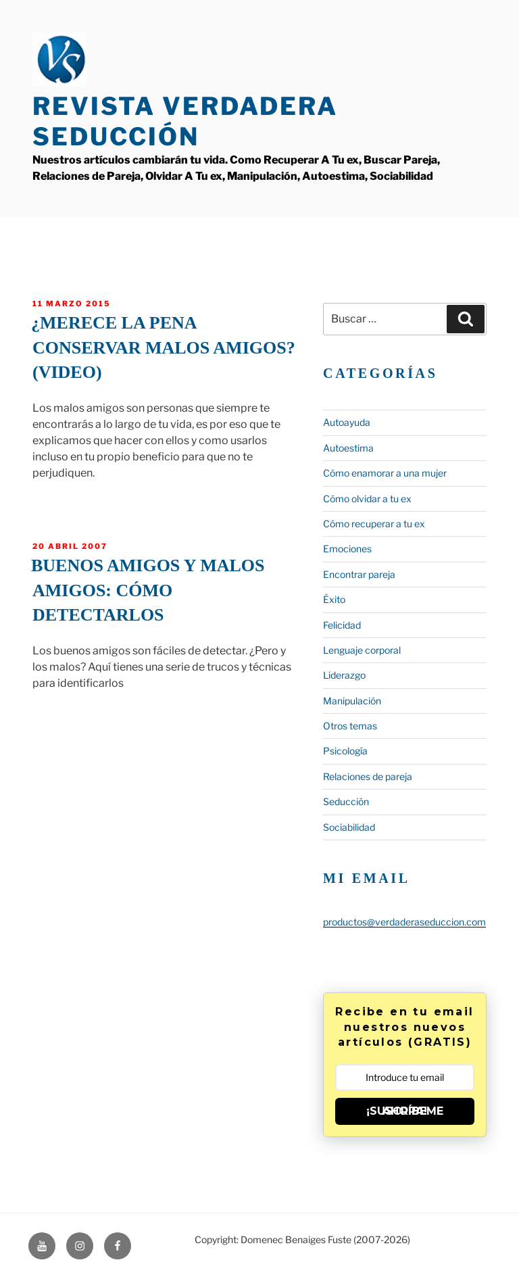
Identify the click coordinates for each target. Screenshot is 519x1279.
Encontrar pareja (359, 574)
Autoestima (348, 448)
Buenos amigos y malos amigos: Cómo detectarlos (148, 590)
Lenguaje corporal (362, 650)
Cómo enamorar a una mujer (385, 473)
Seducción (346, 801)
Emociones (347, 548)
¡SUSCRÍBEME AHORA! (404, 1111)
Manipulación (352, 700)
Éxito (334, 599)
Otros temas (350, 725)
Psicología (345, 750)
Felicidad (342, 625)
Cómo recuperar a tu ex (374, 523)
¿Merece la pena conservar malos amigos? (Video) (163, 347)
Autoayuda (346, 422)
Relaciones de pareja (367, 776)
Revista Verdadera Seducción (185, 121)
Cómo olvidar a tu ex (367, 498)
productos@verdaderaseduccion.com (404, 921)
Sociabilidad (349, 827)
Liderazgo (344, 675)
